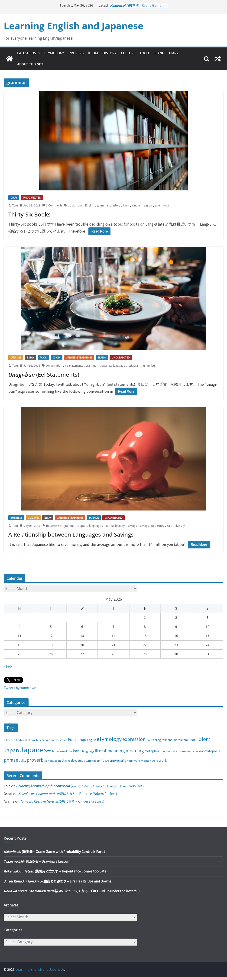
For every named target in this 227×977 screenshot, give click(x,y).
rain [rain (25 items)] (46, 760)
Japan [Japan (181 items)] (11, 750)
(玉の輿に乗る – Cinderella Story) (62, 801)
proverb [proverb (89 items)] (35, 760)
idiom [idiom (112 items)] (204, 738)
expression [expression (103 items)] (134, 739)
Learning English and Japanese (73, 25)
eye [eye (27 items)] (148, 740)
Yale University (176, 525)
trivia (165, 205)
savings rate (146, 525)
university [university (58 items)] (118, 760)
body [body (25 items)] (19, 740)
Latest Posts (28, 53)
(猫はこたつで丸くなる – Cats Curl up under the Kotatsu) (71, 891)
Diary (173, 53)
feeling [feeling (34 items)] (156, 739)
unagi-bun (149, 365)
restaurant (134, 365)
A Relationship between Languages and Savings (71, 534)
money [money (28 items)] (182, 751)
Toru (15, 205)
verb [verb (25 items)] (130, 760)
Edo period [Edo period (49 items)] (77, 739)
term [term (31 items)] (89, 760)
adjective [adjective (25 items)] (9, 740)
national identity (114, 525)
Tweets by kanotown (20, 687)
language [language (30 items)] (88, 751)
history (116, 205)
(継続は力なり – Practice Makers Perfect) (67, 793)
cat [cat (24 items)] (25, 740)
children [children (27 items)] (45, 740)
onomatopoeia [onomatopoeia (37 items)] (209, 751)
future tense (53, 525)
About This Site (30, 64)
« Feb (8, 666)
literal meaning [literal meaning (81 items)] (110, 750)
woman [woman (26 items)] (146, 760)
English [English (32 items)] (91, 740)
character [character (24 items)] (33, 740)
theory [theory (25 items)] (96, 760)
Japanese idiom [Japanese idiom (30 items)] (62, 751)
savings (132, 525)
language (95, 525)
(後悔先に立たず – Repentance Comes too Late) (55, 871)
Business (16, 517)
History (109, 53)
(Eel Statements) (43, 374)
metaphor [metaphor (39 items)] (152, 751)
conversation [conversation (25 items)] (59, 740)
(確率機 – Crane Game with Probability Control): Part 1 (54, 851)
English (89, 205)
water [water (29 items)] (137, 760)
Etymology (54, 53)
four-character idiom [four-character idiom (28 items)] (175, 740)
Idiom (93, 53)
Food (144, 53)
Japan (82, 525)
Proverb (76, 53)
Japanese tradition (79, 357)
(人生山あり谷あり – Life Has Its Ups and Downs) (58, 881)
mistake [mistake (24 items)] (172, 751)
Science (94, 517)
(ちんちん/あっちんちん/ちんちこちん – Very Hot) (80, 786)
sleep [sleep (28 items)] (74, 760)
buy (80, 205)
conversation (54, 365)
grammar (103, 205)
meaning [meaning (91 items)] (135, 750)
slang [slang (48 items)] (66, 760)
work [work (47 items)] (163, 760)
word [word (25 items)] (155, 760)
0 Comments (52, 205)
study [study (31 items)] (81, 760)
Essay (30, 357)
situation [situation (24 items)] (55, 760)
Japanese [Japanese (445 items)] (35, 749)
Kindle (136, 205)
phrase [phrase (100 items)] (11, 759)
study (160, 525)
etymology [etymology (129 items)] (109, 738)
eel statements (74, 365)
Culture (128, 53)
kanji (126, 205)
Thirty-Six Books (29, 214)
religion (147, 205)
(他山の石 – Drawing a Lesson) (37, 861)
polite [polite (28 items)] (22, 760)
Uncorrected (32, 197)
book (71, 205)
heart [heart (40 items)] (192, 739)
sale (157, 205)
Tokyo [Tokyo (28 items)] (105, 760)
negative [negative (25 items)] (192, 751)
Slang (159, 53)
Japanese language (112, 365)
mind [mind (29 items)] (163, 751)
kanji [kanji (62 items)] (77, 751)
